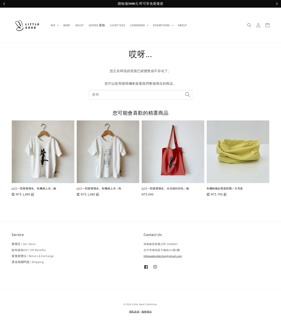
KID (53, 25)
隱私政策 (134, 311)
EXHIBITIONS (161, 25)
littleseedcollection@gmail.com (163, 256)
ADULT (79, 25)
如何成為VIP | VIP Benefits (29, 250)
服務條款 (147, 311)
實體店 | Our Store (24, 244)
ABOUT (182, 25)
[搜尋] (187, 94)
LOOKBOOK (137, 25)
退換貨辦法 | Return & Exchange (33, 256)
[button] (249, 25)
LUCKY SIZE (117, 25)
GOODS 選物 (97, 25)
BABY (66, 25)
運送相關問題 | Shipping (28, 262)
